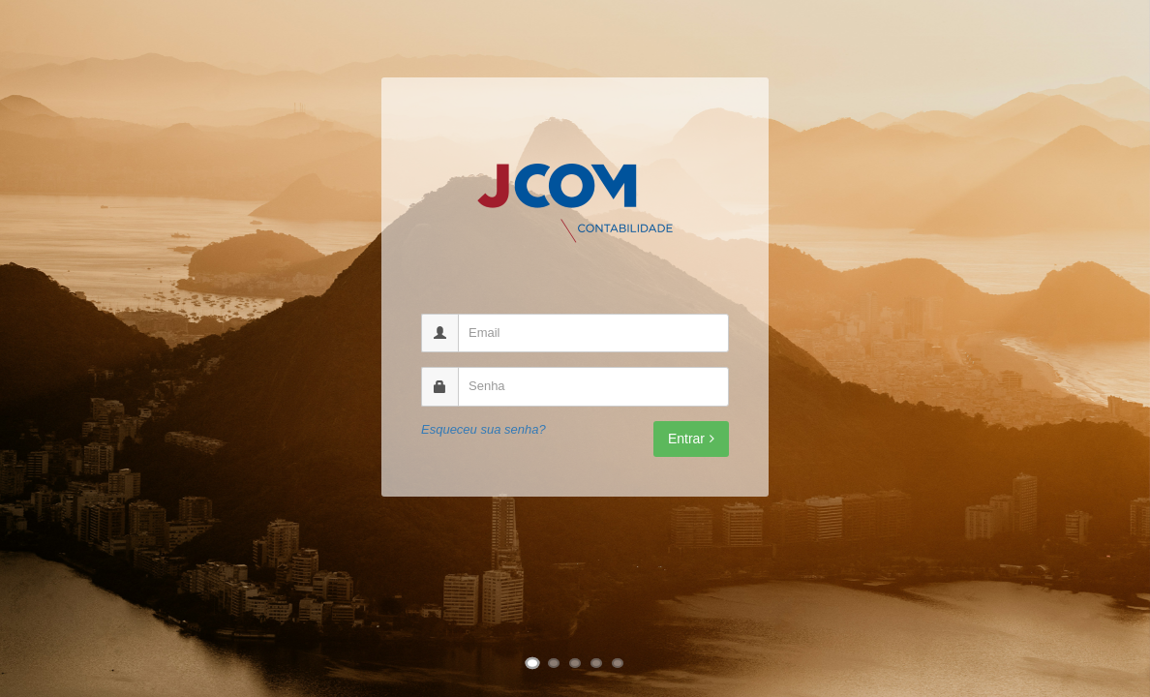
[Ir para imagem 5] (617, 663)
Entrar (691, 438)
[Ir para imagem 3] (575, 663)
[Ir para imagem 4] (596, 663)
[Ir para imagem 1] (533, 663)
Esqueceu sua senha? (483, 429)
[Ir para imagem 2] (554, 663)
